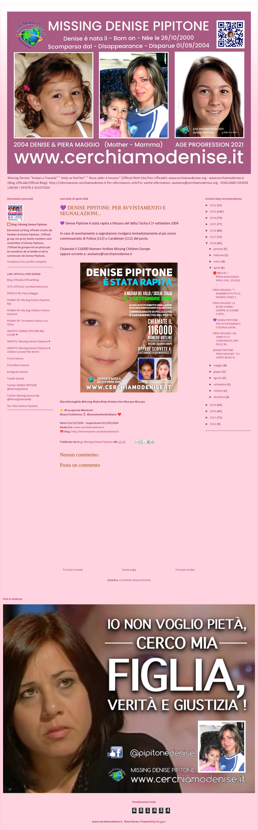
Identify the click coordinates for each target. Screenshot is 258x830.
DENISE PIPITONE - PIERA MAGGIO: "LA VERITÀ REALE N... (226, 354)
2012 (213, 205)
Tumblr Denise (15, 378)
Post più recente (73, 569)
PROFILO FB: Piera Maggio (22, 293)
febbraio (219, 255)
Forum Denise (15, 358)
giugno (218, 371)
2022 (213, 424)
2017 (213, 237)
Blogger (161, 821)
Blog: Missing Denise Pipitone (29, 224)
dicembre (220, 397)
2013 (213, 211)
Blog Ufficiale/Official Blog (23, 280)
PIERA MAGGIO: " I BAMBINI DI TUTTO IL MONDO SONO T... (227, 294)
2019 (213, 405)
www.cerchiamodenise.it (89, 427)
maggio (218, 365)
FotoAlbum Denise (18, 365)
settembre (220, 384)
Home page (129, 569)
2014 (213, 218)
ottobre (219, 390)
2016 (213, 230)
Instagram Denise (17, 372)
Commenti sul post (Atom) (135, 580)
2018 (213, 243)
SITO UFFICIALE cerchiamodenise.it (27, 286)
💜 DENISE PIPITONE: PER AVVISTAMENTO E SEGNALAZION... (227, 324)
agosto (218, 378)
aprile (217, 267)
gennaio (219, 249)
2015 (213, 224)
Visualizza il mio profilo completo (27, 261)
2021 (213, 417)
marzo (218, 261)
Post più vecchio (185, 569)
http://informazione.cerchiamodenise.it (95, 431)
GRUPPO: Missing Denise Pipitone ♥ (28, 341)
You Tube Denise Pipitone (22, 406)
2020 (213, 411)
